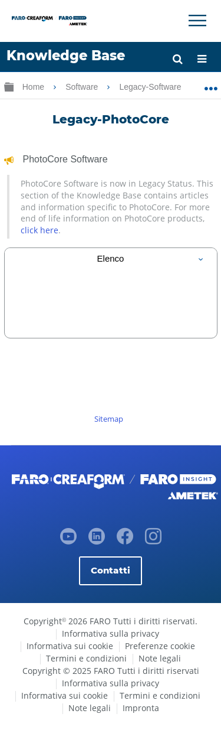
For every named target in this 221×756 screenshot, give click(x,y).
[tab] (111, 258)
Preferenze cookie (160, 645)
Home (34, 87)
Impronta (141, 707)
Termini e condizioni (86, 658)
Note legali (159, 658)
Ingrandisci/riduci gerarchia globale (9, 86)
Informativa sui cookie (70, 645)
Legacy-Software (151, 87)
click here (39, 230)
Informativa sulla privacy (110, 633)
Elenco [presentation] (110, 258)
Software (82, 87)
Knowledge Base (65, 55)
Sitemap (108, 418)
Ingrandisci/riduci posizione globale (210, 84)
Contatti (110, 570)
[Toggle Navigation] (197, 20)
